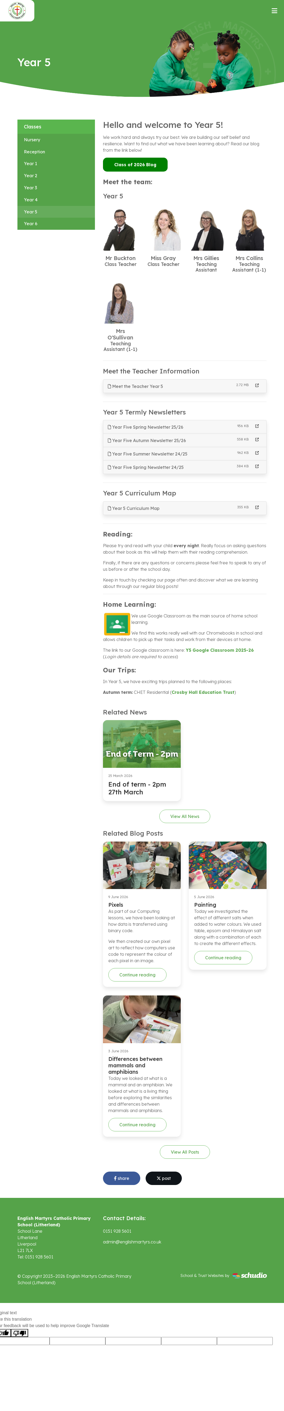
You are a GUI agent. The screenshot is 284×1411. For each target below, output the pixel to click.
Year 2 (30, 175)
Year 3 (30, 187)
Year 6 (30, 223)
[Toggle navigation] (274, 10)
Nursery (32, 139)
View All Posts (185, 1152)
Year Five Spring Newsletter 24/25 (146, 467)
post (164, 1178)
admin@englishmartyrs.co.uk (132, 1242)
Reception (34, 151)
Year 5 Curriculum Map (134, 508)
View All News (184, 816)
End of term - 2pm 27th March (137, 788)
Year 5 (30, 211)
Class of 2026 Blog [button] (135, 164)
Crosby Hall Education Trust (203, 692)
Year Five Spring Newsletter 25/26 (145, 427)
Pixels (115, 904)
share (121, 1178)
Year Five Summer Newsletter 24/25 (147, 454)
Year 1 (30, 163)
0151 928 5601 (117, 1231)
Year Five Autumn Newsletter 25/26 (147, 440)
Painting (205, 904)
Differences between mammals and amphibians (135, 1065)
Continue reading (137, 974)
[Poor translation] (19, 1333)
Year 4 (31, 199)
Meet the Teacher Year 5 (135, 386)
